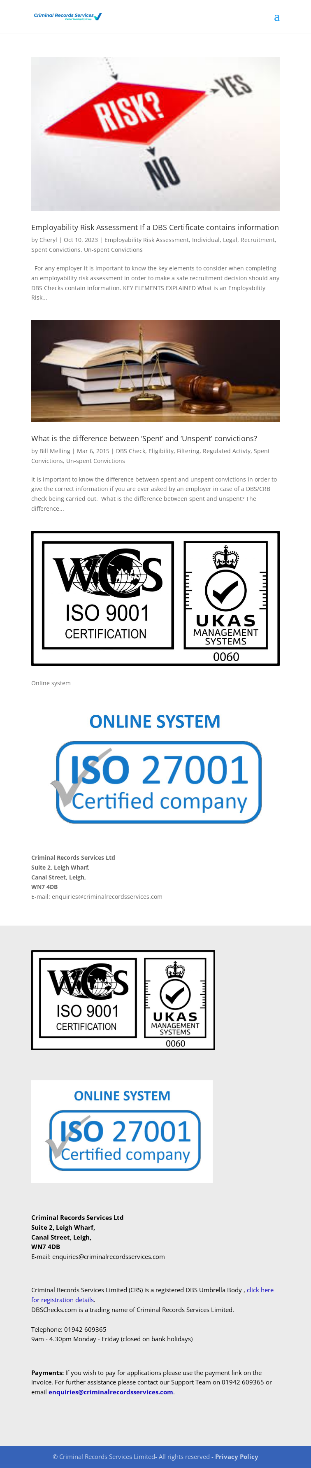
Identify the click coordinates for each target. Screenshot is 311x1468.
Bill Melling (54, 451)
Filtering (188, 451)
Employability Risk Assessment (146, 240)
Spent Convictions (56, 250)
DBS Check (130, 451)
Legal (230, 240)
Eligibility (161, 451)
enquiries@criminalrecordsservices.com (111, 1392)
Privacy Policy (236, 1456)
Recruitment (258, 240)
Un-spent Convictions (113, 250)
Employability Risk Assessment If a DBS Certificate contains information (155, 227)
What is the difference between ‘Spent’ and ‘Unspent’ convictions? (144, 438)
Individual (206, 240)
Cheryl (48, 240)
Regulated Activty (227, 451)
